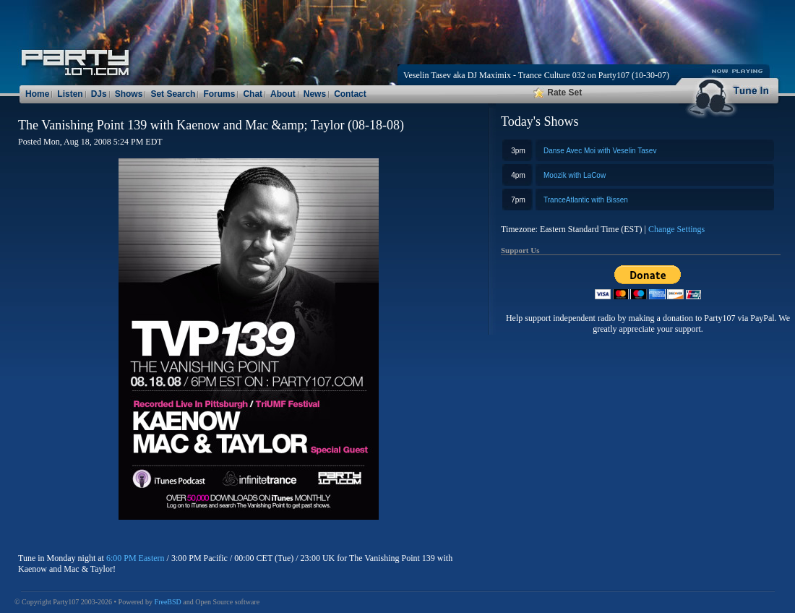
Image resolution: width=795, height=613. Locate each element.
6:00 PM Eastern (135, 558)
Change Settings (676, 229)
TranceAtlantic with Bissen (585, 200)
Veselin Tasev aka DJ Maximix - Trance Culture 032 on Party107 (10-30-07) (536, 75)
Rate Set (557, 92)
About (283, 94)
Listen (69, 94)
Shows (129, 94)
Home (37, 94)
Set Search (172, 94)
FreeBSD (168, 602)
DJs (99, 94)
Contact (350, 94)
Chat (252, 94)
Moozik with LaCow (574, 175)
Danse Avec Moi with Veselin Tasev (599, 151)
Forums (219, 94)
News (315, 94)
